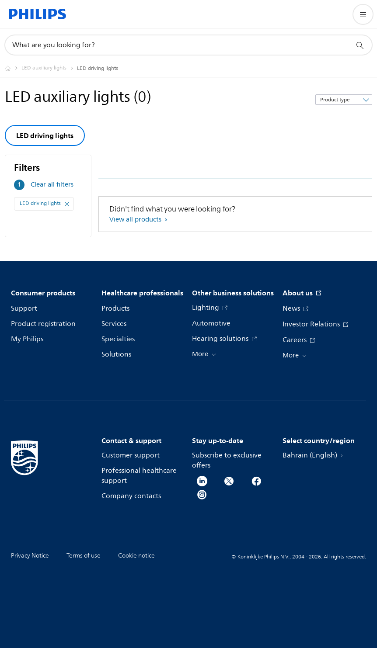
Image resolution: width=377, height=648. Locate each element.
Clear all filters (52, 184)
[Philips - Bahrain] (13, 68)
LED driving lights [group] (44, 135)
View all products (136, 219)
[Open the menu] (363, 14)
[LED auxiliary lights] (49, 68)
